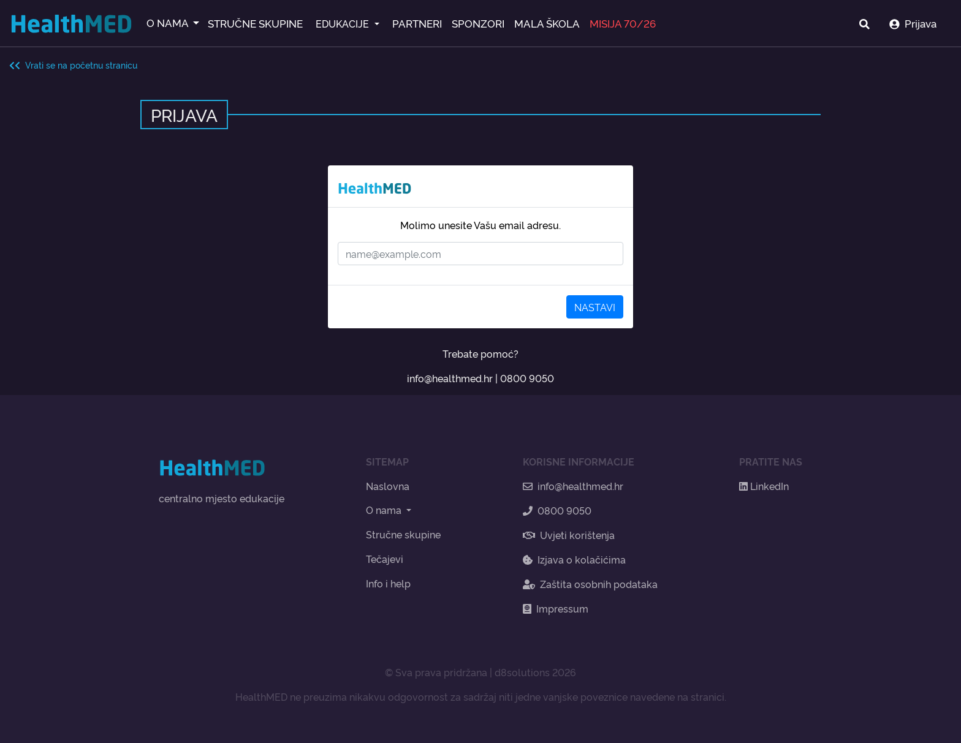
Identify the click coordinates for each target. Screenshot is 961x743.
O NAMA (168, 22)
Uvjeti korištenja (569, 534)
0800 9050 (527, 378)
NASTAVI (594, 307)
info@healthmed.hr (450, 378)
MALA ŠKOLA (547, 23)
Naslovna (387, 485)
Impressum (555, 608)
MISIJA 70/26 (623, 23)
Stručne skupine (403, 534)
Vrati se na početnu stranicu (73, 64)
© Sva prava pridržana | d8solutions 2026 (480, 672)
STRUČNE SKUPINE (255, 23)
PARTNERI (417, 23)
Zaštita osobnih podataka (590, 583)
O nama (385, 509)
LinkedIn (764, 485)
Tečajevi (384, 558)
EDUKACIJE (343, 23)
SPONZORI (478, 23)
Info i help (388, 583)
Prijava (912, 23)
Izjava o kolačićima (574, 559)
